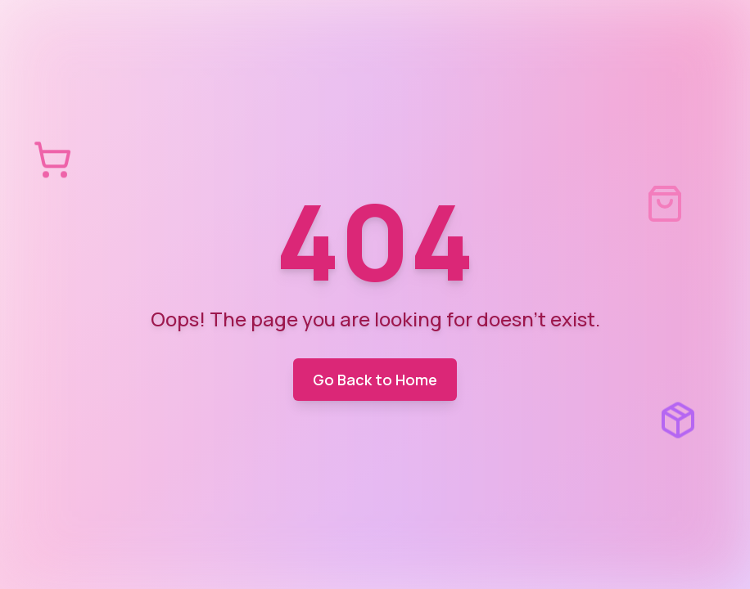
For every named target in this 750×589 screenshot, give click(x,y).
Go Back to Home (375, 379)
